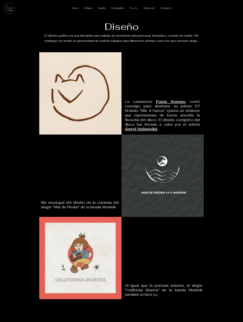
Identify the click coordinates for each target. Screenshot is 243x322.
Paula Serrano (171, 101)
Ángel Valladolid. (141, 129)
